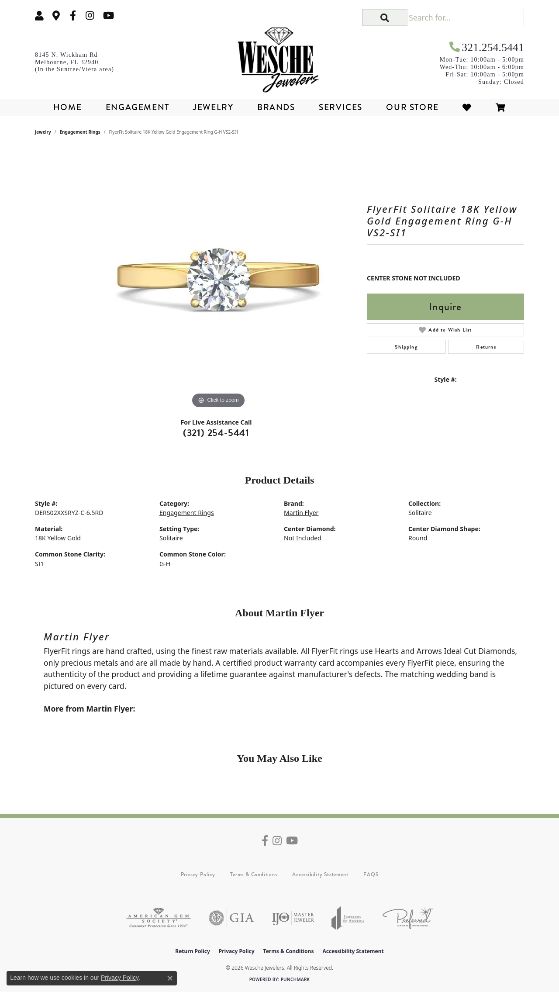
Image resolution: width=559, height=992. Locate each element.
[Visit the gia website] (231, 918)
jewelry (43, 132)
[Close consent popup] (170, 978)
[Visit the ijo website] (293, 918)
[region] (218, 280)
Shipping (406, 347)
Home (67, 107)
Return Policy (192, 951)
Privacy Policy (198, 874)
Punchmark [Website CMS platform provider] (295, 979)
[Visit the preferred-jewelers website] (407, 918)
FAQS (370, 874)
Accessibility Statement (320, 874)
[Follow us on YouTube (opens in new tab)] (108, 15)
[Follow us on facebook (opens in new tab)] (73, 15)
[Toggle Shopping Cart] (501, 107)
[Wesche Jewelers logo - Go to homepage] (280, 56)
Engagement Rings (80, 132)
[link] (56, 15)
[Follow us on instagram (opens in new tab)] (90, 15)
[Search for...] (465, 17)
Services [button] (340, 107)
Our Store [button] (412, 107)
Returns (486, 347)
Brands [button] (276, 107)
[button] (39, 15)
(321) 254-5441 (216, 432)
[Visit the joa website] (348, 918)
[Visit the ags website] (158, 918)
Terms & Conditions (253, 874)
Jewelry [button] (213, 107)
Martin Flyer (301, 512)
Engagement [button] (137, 107)
